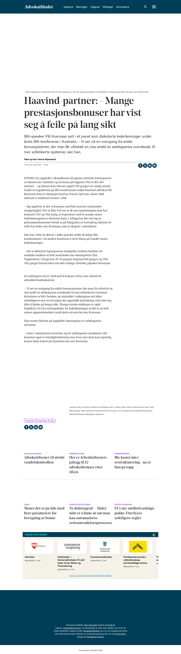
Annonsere (128, 7)
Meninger (88, 7)
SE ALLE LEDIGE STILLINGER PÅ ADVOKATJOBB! (90, 575)
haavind (42, 420)
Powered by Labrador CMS (90, 650)
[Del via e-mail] (154, 165)
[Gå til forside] (45, 7)
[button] (154, 535)
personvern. (120, 633)
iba (52, 420)
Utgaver (101, 7)
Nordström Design (95, 636)
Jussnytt (74, 7)
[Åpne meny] (154, 7)
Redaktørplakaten (91, 630)
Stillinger (114, 7)
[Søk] (145, 7)
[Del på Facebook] (140, 165)
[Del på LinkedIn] (149, 165)
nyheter (30, 420)
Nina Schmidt (90, 624)
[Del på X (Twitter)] (145, 165)
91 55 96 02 (110, 624)
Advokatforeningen (72, 627)
